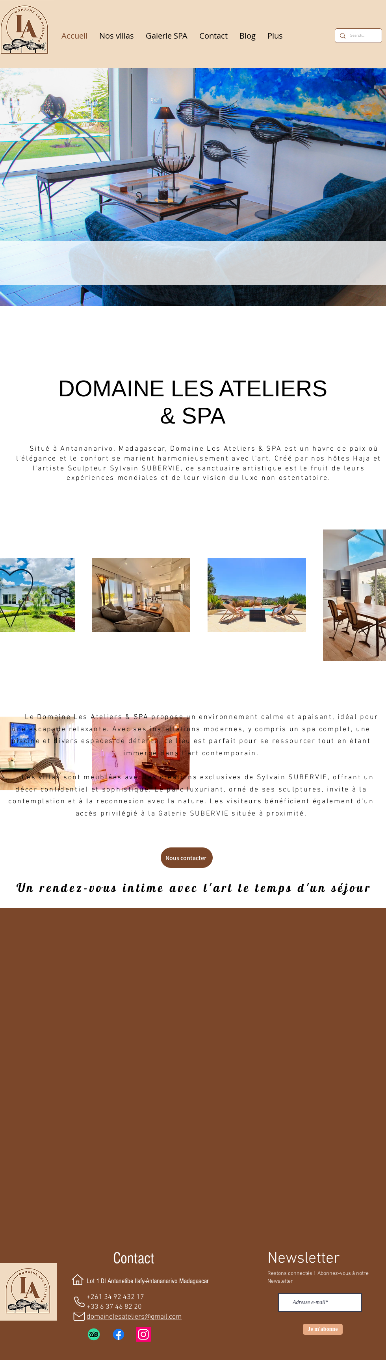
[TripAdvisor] (93, 1334)
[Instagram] (143, 1334)
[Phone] (79, 1302)
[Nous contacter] (187, 857)
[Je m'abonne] (323, 1329)
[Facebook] (118, 1334)
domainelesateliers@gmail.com (134, 1317)
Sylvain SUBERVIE (145, 468)
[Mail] (79, 1316)
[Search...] (357, 36)
